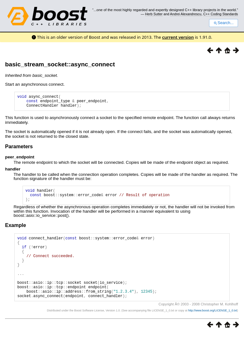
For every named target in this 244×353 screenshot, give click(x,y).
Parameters (19, 149)
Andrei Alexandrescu (185, 14)
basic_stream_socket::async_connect (60, 64)
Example (15, 231)
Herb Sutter (154, 14)
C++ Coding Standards (220, 14)
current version (178, 37)
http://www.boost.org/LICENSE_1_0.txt (212, 329)
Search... (224, 23)
